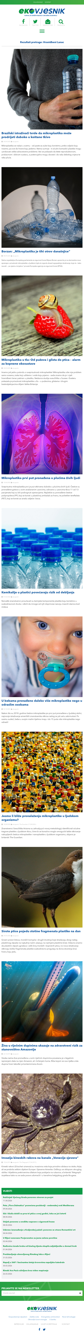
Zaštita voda (34, 1317)
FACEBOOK (23, 22)
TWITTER (35, 22)
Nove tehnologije (68, 1317)
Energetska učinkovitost (50, 1317)
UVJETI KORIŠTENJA (49, 1324)
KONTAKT (48, 2)
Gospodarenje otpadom (18, 1317)
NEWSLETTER (48, 22)
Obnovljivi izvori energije (37, 1319)
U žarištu (52, 1319)
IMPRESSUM (19, 1324)
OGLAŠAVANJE (38, 2)
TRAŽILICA (61, 22)
